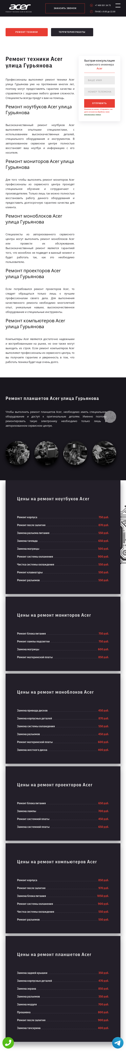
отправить (99, 103)
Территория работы (72, 32)
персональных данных (92, 114)
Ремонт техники (26, 32)
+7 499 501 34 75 (100, 5)
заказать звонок (63, 8)
